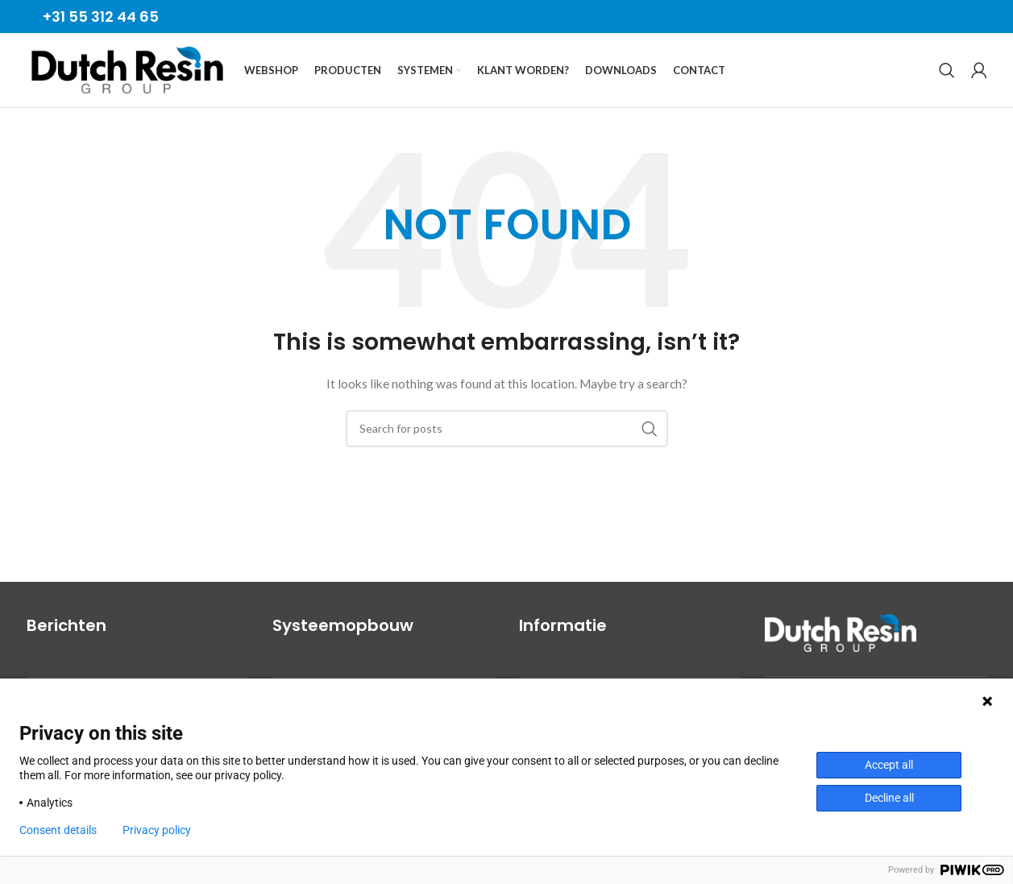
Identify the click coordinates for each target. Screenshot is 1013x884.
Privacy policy (156, 830)
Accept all (889, 764)
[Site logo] (127, 74)
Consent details (58, 830)
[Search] (947, 76)
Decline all (889, 797)
